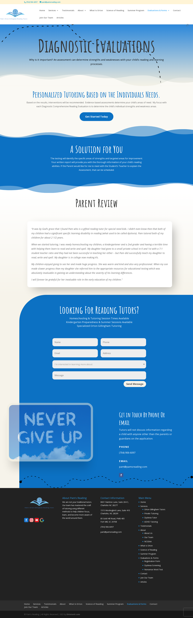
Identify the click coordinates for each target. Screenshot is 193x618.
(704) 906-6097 (127, 452)
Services (52, 11)
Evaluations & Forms (157, 11)
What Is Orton (96, 11)
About (80, 11)
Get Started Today (96, 116)
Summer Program (136, 11)
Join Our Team (46, 18)
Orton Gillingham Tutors (154, 509)
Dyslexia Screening (152, 565)
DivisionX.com (73, 614)
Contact (177, 11)
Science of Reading (115, 11)
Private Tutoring (151, 513)
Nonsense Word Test (153, 569)
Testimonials (68, 11)
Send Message (134, 384)
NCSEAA (148, 541)
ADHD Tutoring (151, 521)
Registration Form (152, 561)
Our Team (148, 537)
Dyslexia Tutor (150, 517)
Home (42, 11)
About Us (148, 533)
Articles (60, 18)
